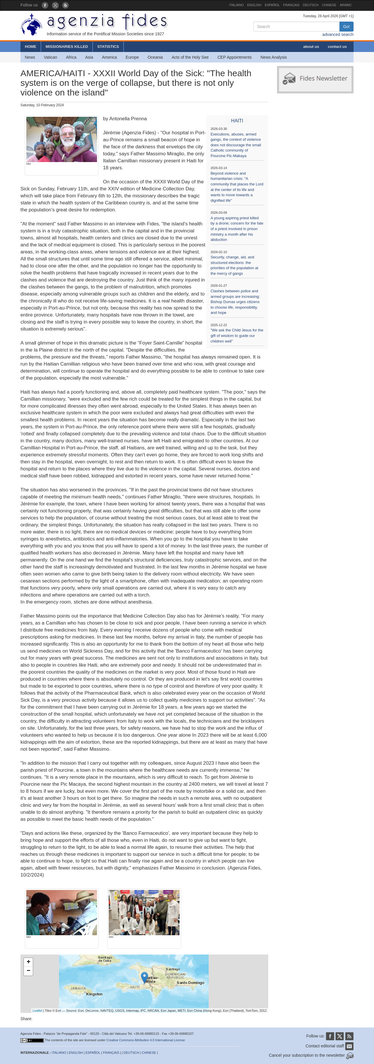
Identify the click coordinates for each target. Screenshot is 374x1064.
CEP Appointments (234, 57)
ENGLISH (254, 5)
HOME (30, 46)
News (30, 57)
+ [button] (28, 962)
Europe (132, 57)
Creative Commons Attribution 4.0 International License (145, 1040)
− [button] (28, 971)
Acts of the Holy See (190, 57)
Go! (346, 26)
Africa (71, 57)
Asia (89, 57)
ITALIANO (236, 5)
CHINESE (329, 5)
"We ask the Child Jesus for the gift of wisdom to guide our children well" (237, 335)
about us (311, 46)
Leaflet (37, 1010)
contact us (337, 46)
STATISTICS (108, 46)
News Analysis (274, 57)
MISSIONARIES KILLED (67, 46)
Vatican (50, 57)
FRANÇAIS (291, 5)
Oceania (155, 57)
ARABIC (346, 5)
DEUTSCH (310, 5)
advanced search (338, 34)
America (109, 57)
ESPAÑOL (272, 5)
